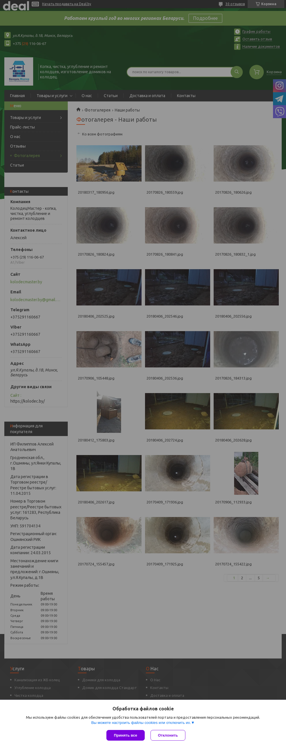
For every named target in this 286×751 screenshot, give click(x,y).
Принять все (125, 735)
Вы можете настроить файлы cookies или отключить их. (141, 722)
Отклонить (168, 735)
